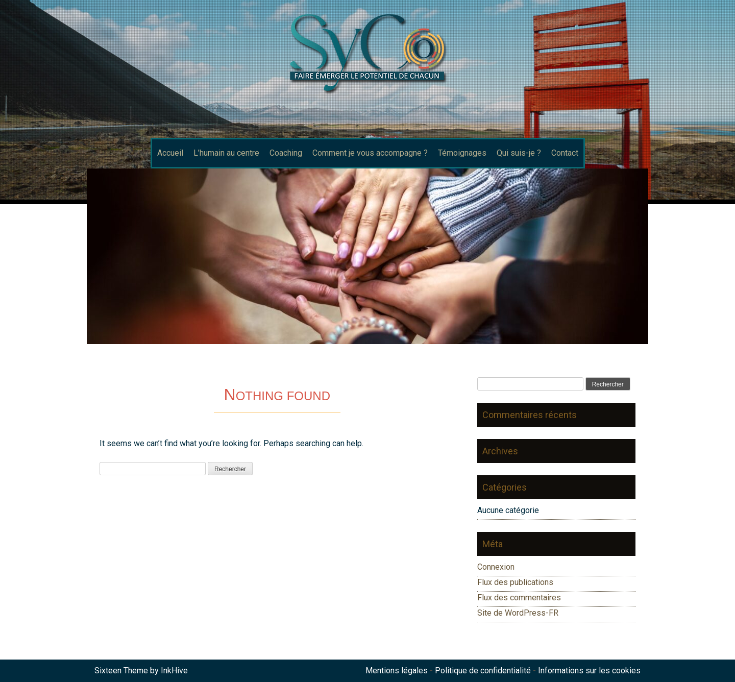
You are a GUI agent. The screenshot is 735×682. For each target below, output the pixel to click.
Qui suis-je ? (519, 153)
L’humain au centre (226, 153)
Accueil (170, 153)
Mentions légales (396, 670)
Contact (564, 153)
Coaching (286, 153)
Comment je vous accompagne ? (370, 153)
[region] (367, 256)
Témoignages (462, 153)
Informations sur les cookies (589, 670)
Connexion (495, 567)
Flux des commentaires (519, 597)
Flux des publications (515, 582)
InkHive (174, 670)
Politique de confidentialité (483, 670)
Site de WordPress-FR (517, 613)
